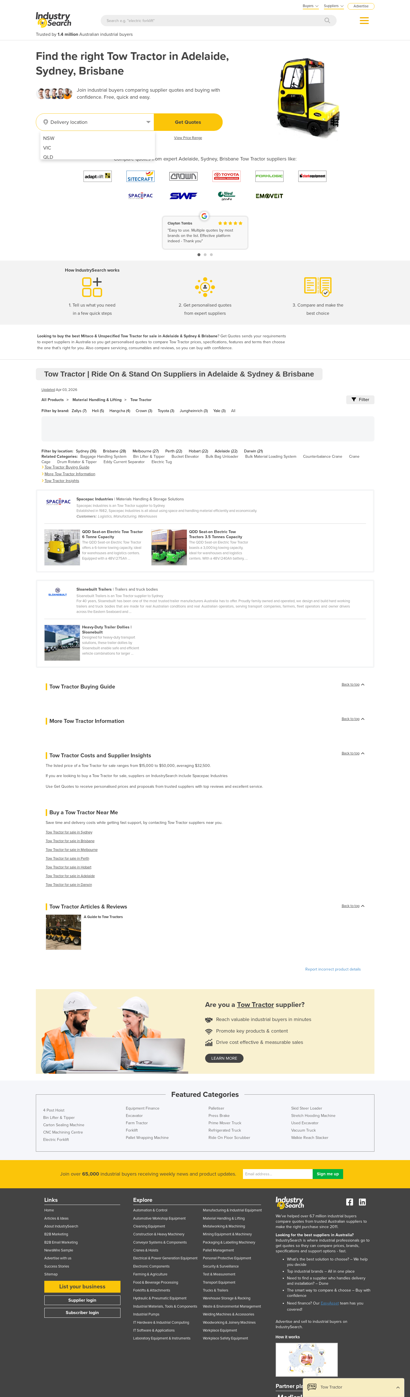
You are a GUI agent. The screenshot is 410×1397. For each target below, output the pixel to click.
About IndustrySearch (61, 1226)
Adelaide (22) (226, 451)
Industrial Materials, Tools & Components (165, 1306)
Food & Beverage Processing (155, 1282)
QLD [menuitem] (48, 157)
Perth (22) (173, 451)
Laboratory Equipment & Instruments (161, 1338)
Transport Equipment (219, 1282)
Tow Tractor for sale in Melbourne (72, 850)
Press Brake (219, 1115)
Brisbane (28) (114, 451)
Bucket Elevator (185, 456)
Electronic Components (151, 1266)
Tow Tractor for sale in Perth (67, 858)
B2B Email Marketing (61, 1242)
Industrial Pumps (146, 1314)
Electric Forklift (56, 1139)
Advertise (361, 6)
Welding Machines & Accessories (228, 1314)
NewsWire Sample (58, 1250)
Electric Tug (162, 461)
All (233, 410)
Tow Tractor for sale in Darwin (69, 885)
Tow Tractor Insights (62, 480)
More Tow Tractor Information (70, 474)
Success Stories (56, 1266)
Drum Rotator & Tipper (77, 461)
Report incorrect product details (333, 969)
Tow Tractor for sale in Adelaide (70, 876)
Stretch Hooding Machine (313, 1115)
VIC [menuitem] (47, 148)
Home (49, 1210)
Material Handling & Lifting (97, 399)
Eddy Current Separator (124, 461)
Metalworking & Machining (224, 1226)
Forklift (132, 1130)
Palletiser (216, 1108)
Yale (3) (219, 410)
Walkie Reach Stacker (309, 1137)
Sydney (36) (86, 451)
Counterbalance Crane (322, 456)
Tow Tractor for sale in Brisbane (70, 841)
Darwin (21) (253, 451)
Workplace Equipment (220, 1330)
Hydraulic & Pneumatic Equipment (160, 1298)
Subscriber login (82, 1312)
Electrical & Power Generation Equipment (165, 1258)
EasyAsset (330, 1303)
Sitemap (51, 1274)
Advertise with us (57, 1258)
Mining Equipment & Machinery (227, 1234)
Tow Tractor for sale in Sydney (69, 832)
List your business (82, 1286)
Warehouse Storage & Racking (226, 1298)
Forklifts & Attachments (151, 1290)
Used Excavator (305, 1123)
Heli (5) (98, 410)
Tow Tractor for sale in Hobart (68, 867)
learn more (224, 1058)
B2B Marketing (56, 1234)
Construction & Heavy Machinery (158, 1234)
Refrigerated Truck (225, 1130)
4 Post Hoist (53, 1110)
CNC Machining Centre (63, 1132)
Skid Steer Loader (306, 1108)
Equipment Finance (142, 1108)
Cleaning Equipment (149, 1226)
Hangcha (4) (119, 410)
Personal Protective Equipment (227, 1258)
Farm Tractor (137, 1123)
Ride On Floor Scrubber (229, 1137)
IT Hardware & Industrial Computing (161, 1322)
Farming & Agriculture (150, 1274)
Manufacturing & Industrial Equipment (232, 1210)
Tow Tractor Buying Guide (67, 467)
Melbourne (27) (146, 451)
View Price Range (188, 138)
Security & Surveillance (221, 1266)
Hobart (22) (198, 451)
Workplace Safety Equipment (225, 1338)
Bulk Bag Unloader (222, 456)
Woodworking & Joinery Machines (229, 1322)
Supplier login (82, 1300)
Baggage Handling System (103, 456)
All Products (52, 399)
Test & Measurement (219, 1274)
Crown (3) (144, 410)
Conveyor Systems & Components (160, 1242)
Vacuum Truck (303, 1130)
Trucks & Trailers (215, 1290)
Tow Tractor (141, 399)
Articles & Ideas (56, 1218)
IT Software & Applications (154, 1330)
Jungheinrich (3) (194, 410)
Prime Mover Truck (225, 1123)
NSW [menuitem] (48, 138)
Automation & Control (150, 1210)
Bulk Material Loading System (270, 456)
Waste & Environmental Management (232, 1306)
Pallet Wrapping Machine (147, 1137)
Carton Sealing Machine (63, 1125)
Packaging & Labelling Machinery (229, 1242)
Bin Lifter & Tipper (149, 456)
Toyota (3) (166, 410)
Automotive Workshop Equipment (159, 1218)
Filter (360, 399)
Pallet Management (218, 1250)
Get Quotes (188, 122)
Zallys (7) (79, 410)
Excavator (134, 1115)
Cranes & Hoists (145, 1250)
